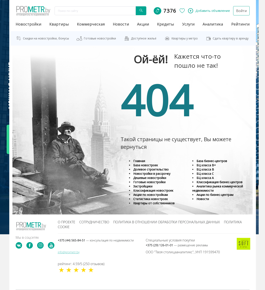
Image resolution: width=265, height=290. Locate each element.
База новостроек (145, 165)
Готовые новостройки (100, 38)
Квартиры (59, 24)
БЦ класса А (205, 178)
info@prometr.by (68, 252)
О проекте (66, 222)
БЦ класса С (205, 174)
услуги (188, 24)
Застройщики (142, 186)
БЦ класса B (205, 169)
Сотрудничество (94, 222)
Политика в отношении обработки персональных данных (166, 222)
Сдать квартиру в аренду (231, 38)
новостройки (28, 24)
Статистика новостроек (150, 199)
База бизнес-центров (211, 161)
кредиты (165, 24)
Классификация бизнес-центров (219, 182)
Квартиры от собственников (154, 203)
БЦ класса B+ (206, 165)
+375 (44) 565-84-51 (96, 240)
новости (121, 24)
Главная (139, 161)
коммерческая (91, 24)
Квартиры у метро (184, 38)
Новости (202, 199)
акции (143, 24)
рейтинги (240, 24)
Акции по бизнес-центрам (214, 195)
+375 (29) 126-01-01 (177, 245)
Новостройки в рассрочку (151, 174)
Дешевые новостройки (149, 178)
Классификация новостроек (153, 190)
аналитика (213, 24)
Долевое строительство (151, 169)
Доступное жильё (143, 38)
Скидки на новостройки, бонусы (46, 38)
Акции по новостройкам (150, 195)
